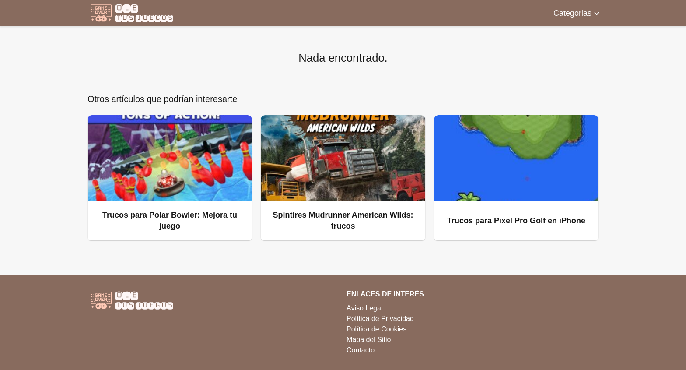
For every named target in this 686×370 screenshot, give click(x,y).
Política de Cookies (376, 329)
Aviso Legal (364, 308)
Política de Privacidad (380, 318)
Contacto (360, 350)
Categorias (572, 13)
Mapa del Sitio (368, 339)
